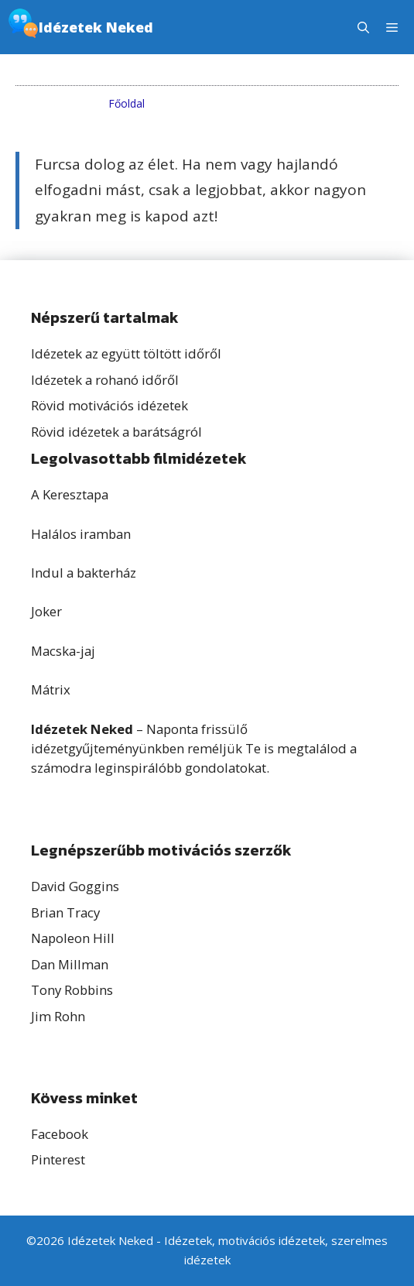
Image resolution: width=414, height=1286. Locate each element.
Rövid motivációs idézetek (109, 405)
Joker (46, 611)
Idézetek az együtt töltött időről (126, 353)
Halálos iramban (81, 534)
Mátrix (50, 689)
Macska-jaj (63, 651)
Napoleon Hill (73, 938)
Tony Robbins (72, 990)
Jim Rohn (58, 1016)
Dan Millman (69, 964)
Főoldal (126, 103)
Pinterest (58, 1159)
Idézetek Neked (96, 27)
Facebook (59, 1134)
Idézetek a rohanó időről (105, 380)
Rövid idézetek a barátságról (116, 432)
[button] (363, 27)
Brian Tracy (65, 912)
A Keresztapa (69, 494)
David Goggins (75, 886)
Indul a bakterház (83, 572)
